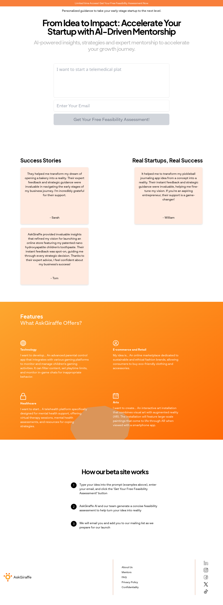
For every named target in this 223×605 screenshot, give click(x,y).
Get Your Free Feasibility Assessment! (112, 119)
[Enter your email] (111, 106)
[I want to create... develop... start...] (111, 80)
